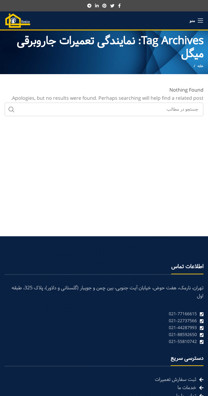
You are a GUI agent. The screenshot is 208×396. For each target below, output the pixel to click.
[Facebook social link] (119, 6)
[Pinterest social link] (104, 6)
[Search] (104, 109)
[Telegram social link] (89, 6)
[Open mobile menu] (196, 20)
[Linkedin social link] (97, 6)
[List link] (104, 314)
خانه (200, 66)
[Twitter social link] (112, 6)
